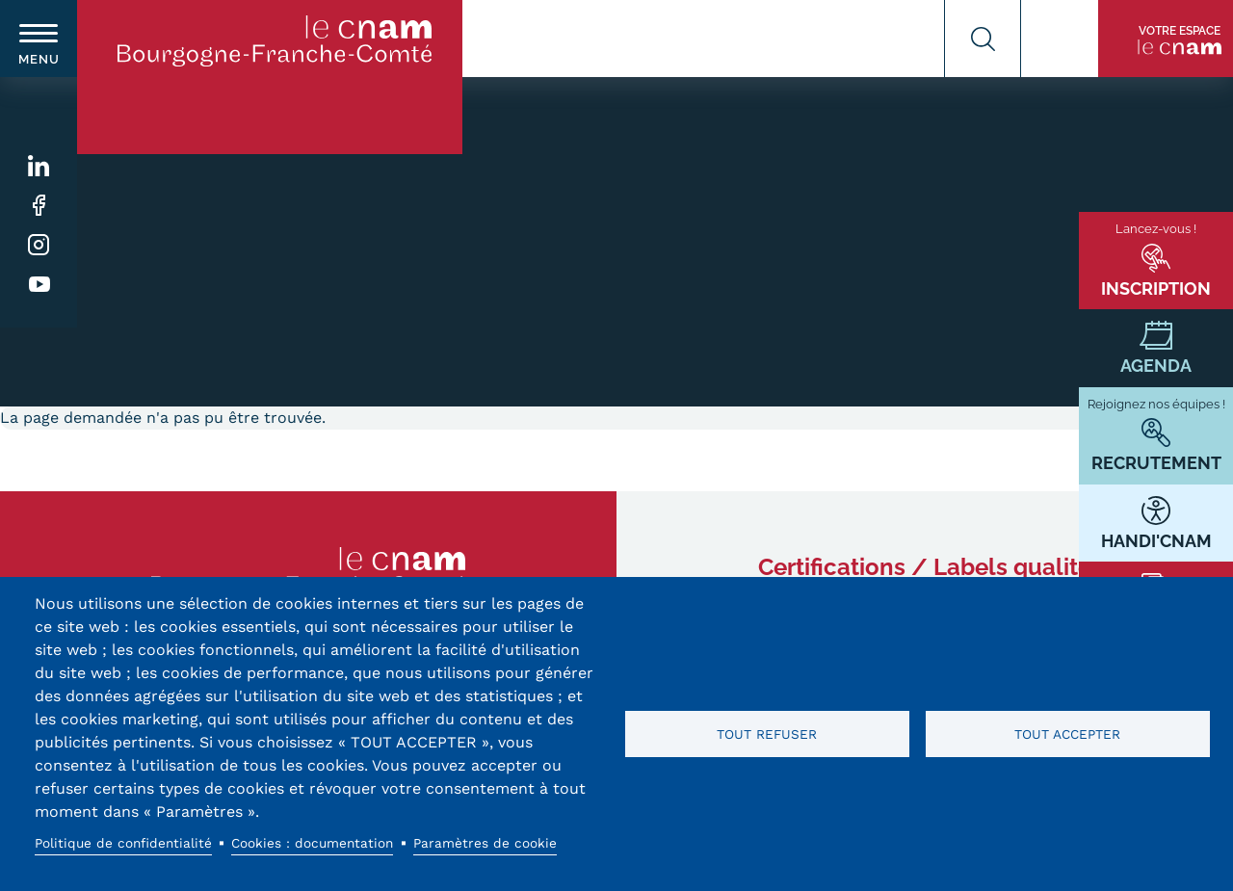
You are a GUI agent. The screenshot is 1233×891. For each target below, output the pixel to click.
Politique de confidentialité (123, 843)
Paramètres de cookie (485, 843)
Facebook (39, 206)
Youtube (39, 285)
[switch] (38, 38)
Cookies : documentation (312, 843)
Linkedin (39, 166)
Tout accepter (1067, 734)
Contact (1059, 38)
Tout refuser (767, 734)
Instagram (39, 245)
